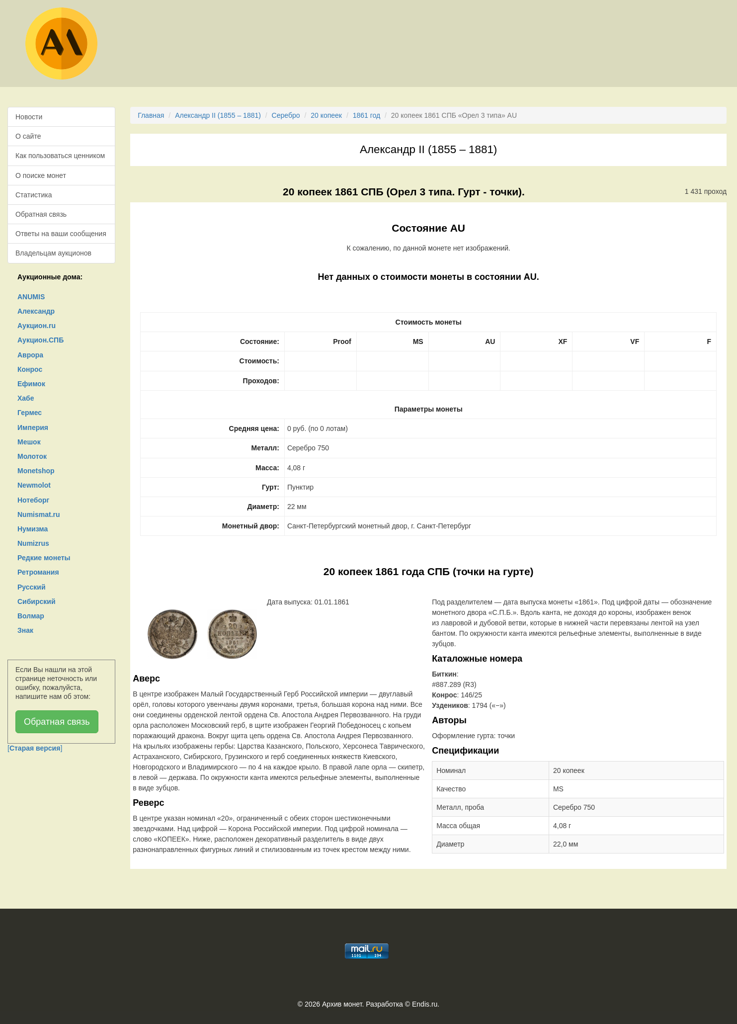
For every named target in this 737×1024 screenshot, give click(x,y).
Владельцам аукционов (53, 253)
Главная (151, 115)
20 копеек (326, 115)
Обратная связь (41, 214)
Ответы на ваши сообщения (60, 234)
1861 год (366, 115)
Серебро (286, 115)
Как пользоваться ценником (60, 156)
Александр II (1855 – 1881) (218, 115)
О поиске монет (40, 175)
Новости (28, 117)
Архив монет (342, 1004)
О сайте (28, 136)
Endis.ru (424, 1004)
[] (34, 748)
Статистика (33, 195)
